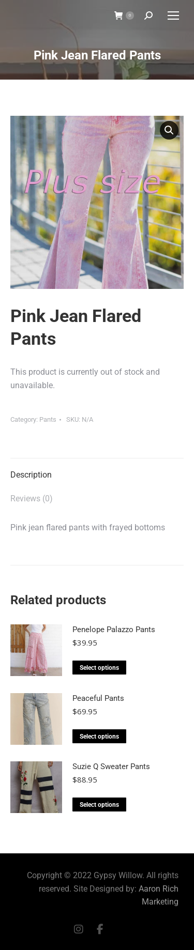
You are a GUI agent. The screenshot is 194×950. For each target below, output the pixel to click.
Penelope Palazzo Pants (113, 629)
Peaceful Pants (98, 698)
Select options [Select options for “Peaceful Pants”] (99, 736)
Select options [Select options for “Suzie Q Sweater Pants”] (99, 804)
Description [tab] (31, 475)
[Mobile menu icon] (173, 15)
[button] (169, 130)
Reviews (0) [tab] (31, 498)
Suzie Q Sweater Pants (111, 766)
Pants (47, 419)
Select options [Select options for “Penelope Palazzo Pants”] (99, 667)
